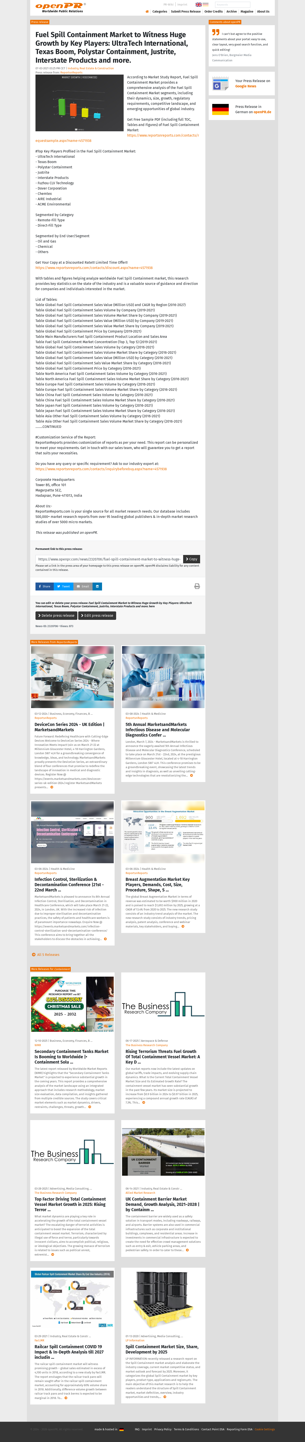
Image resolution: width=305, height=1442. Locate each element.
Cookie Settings (265, 1429)
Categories (159, 11)
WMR (38, 1045)
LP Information (135, 1340)
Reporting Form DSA (239, 1429)
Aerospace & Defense (154, 1040)
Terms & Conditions (186, 1429)
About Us (263, 11)
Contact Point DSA (212, 1429)
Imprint (182, 4)
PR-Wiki (169, 4)
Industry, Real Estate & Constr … (161, 1188)
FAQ (137, 1429)
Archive (232, 11)
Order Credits (214, 11)
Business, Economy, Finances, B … (71, 713)
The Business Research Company (147, 1045)
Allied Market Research (140, 1192)
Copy (191, 559)
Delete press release (56, 615)
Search (260, 5)
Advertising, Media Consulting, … (71, 1188)
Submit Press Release (186, 11)
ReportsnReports (71, 72)
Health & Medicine (154, 713)
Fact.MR (39, 1340)
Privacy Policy (162, 1429)
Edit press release (97, 615)
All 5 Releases (44, 955)
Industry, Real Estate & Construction (91, 68)
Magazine (247, 11)
